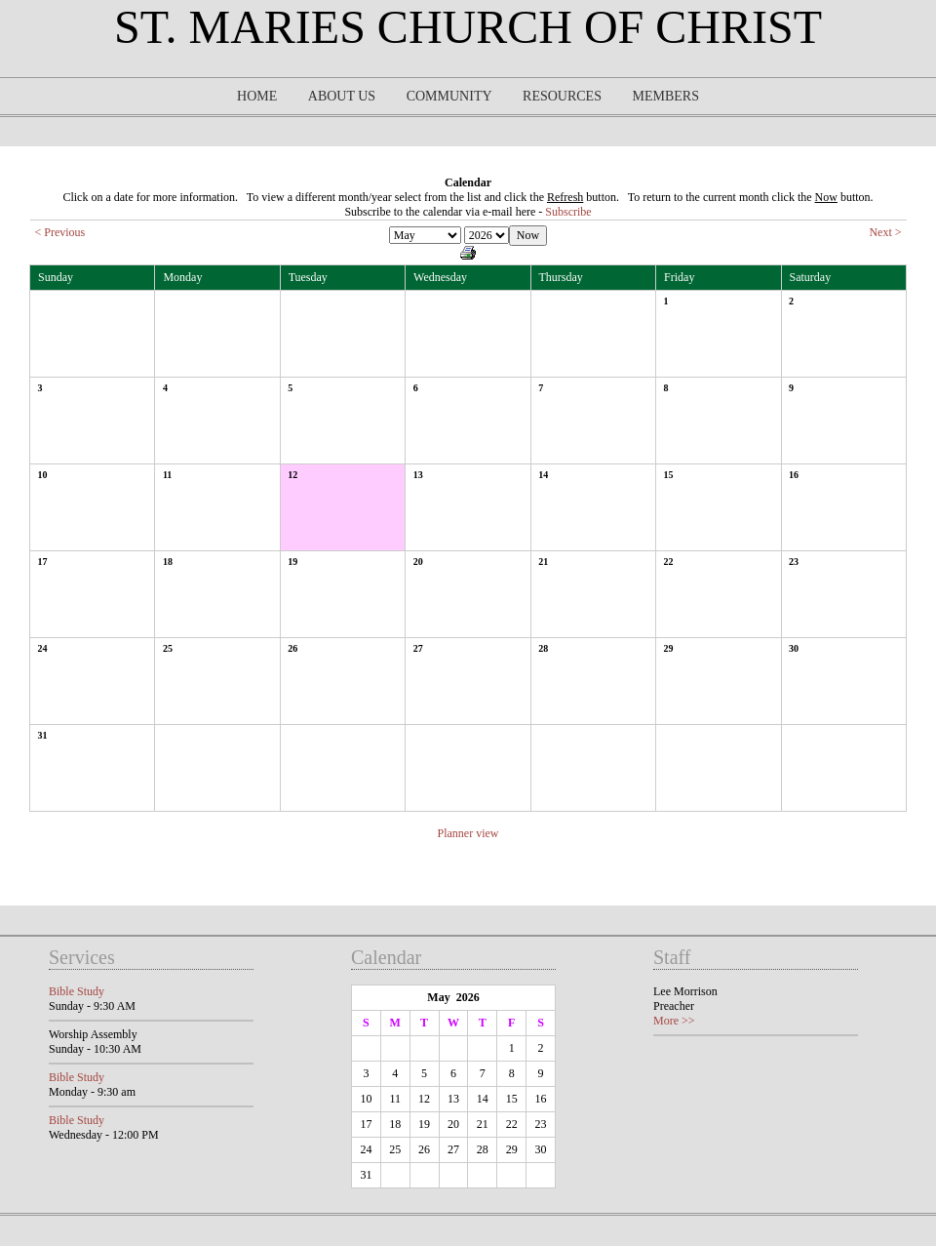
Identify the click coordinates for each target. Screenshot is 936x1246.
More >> (674, 1020)
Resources (562, 96)
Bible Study (76, 991)
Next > (885, 232)
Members (665, 96)
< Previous (60, 232)
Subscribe (568, 212)
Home (257, 96)
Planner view (468, 833)
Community (449, 96)
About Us (341, 96)
